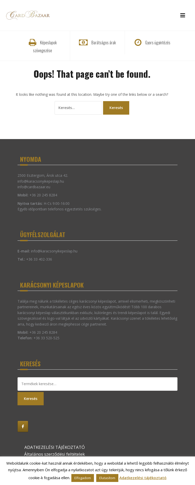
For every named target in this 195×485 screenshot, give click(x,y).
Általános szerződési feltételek (54, 454)
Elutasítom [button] (107, 478)
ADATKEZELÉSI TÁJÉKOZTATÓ (54, 447)
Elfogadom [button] (82, 478)
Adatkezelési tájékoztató (143, 477)
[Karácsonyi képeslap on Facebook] (23, 426)
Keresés (30, 398)
